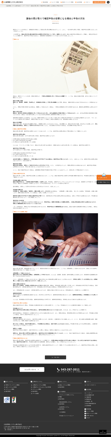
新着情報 (88, 409)
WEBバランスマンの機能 (12, 385)
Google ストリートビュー (66, 415)
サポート (86, 2)
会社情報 (78, 2)
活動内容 (88, 397)
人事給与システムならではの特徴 (41, 387)
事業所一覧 (89, 401)
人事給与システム (37, 381)
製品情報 (44, 2)
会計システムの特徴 (11, 387)
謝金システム (63, 381)
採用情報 (88, 405)
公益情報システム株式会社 (13, 424)
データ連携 (35, 393)
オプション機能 (10, 389)
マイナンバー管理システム (66, 394)
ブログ (55, 14)
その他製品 (62, 412)
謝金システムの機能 (64, 385)
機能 (60, 396)
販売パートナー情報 (66, 2)
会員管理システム (64, 407)
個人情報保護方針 (91, 403)
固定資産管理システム (65, 402)
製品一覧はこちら (105, 182)
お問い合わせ (99, 2)
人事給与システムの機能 (39, 385)
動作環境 (8, 391)
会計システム (9, 381)
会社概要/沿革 (90, 395)
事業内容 (88, 399)
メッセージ (89, 393)
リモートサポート (91, 385)
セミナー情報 (54, 2)
